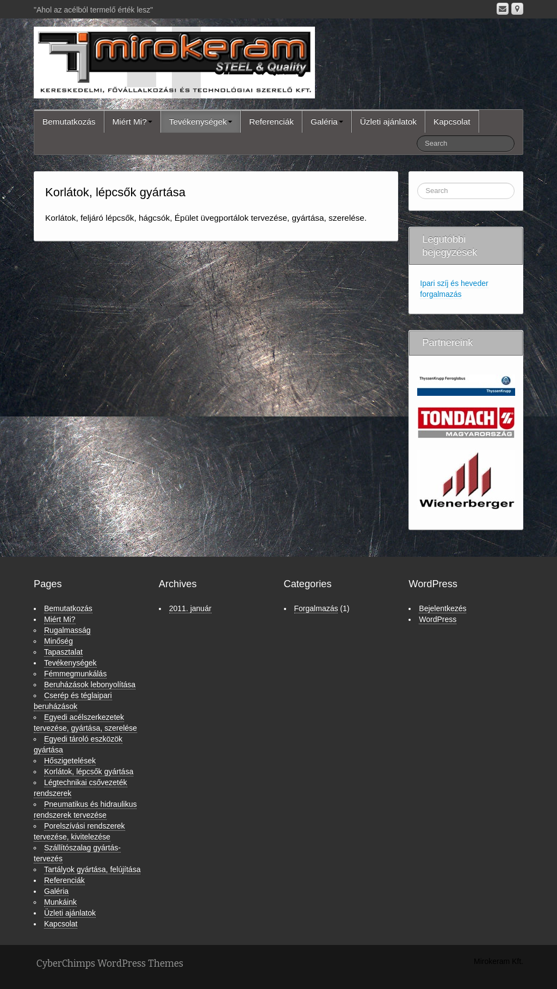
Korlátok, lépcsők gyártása (88, 771)
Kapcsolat (452, 121)
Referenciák (271, 121)
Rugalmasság (67, 630)
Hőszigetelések (70, 760)
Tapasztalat (63, 652)
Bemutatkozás (69, 121)
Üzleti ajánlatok (388, 121)
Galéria (327, 121)
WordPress (437, 619)
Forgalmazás (316, 608)
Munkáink (60, 902)
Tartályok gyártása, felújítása (92, 869)
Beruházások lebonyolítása (89, 684)
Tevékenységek (200, 121)
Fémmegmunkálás (75, 673)
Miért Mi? (132, 121)
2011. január (190, 608)
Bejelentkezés (442, 608)
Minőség (58, 641)
